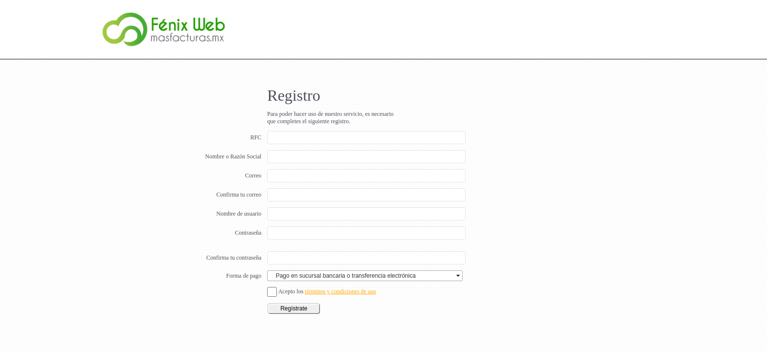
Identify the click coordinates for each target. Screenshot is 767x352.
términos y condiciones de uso (340, 291)
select (459, 275)
